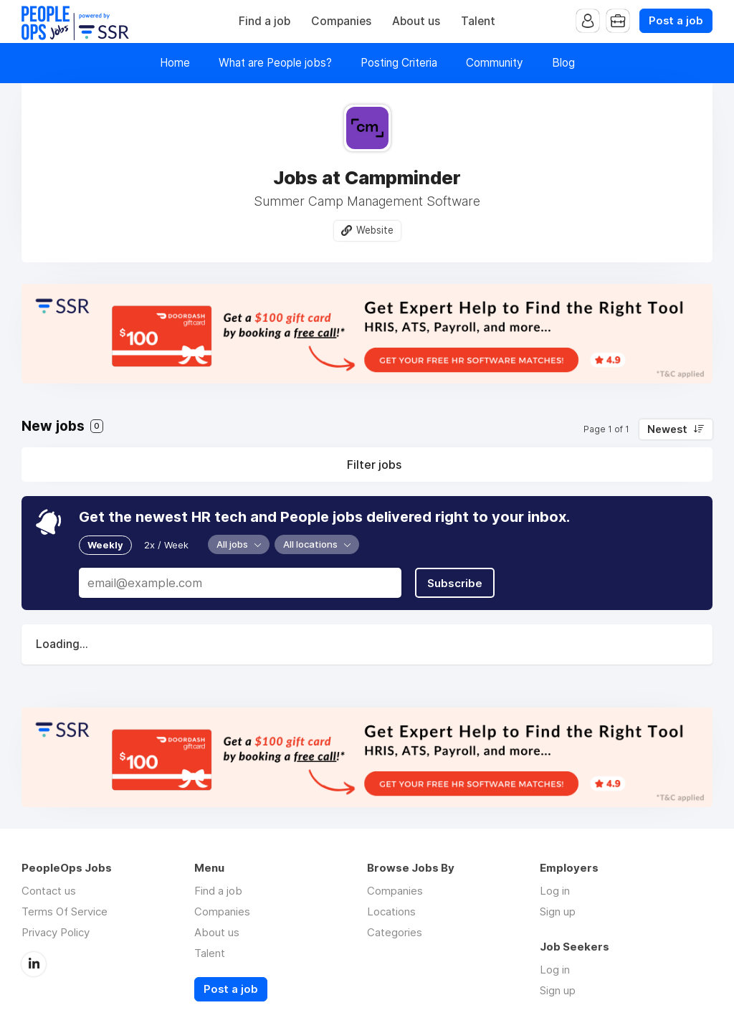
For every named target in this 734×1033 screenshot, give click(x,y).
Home (175, 63)
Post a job (676, 20)
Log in (555, 891)
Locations (391, 911)
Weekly (105, 545)
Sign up (558, 911)
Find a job (264, 21)
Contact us (49, 891)
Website (375, 230)
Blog (563, 63)
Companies (341, 21)
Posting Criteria (399, 63)
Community (494, 63)
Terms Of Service (65, 911)
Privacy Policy (56, 932)
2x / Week (166, 545)
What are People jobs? (275, 63)
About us (416, 21)
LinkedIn (34, 964)
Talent (478, 21)
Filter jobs (374, 464)
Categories (394, 932)
